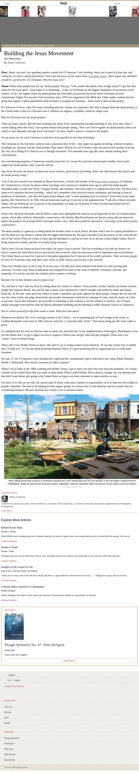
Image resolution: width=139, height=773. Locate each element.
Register (17, 680)
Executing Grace (97, 76)
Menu (6, 3)
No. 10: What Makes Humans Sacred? (31, 46)
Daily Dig (8, 749)
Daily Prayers (10, 754)
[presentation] (134, 11)
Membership (9, 760)
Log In (10, 680)
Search (117, 4)
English (11, 675)
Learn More (68, 661)
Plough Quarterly (10, 46)
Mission (7, 712)
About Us (8, 707)
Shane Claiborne (16, 62)
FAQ (6, 718)
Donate (7, 723)
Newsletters (9, 743)
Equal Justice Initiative (107, 181)
